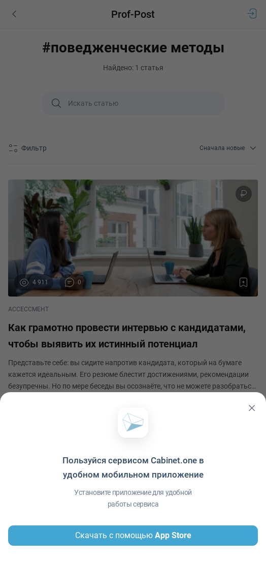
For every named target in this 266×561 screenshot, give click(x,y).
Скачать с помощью (133, 535)
